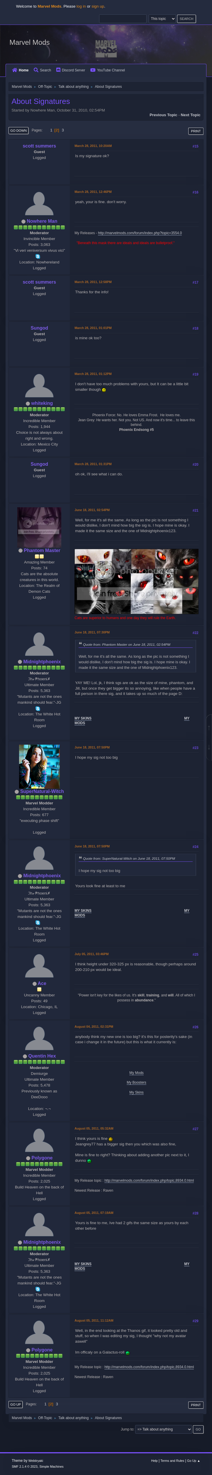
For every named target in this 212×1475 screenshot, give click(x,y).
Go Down (18, 130)
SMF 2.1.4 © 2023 (25, 1466)
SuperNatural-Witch (42, 791)
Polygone (41, 1157)
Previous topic (163, 115)
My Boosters (136, 1082)
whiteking (42, 403)
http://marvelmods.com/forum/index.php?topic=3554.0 (140, 233)
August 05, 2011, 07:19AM (93, 1212)
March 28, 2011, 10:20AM (93, 146)
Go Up (15, 1404)
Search (42, 70)
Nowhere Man (42, 221)
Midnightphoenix (42, 661)
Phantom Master (42, 550)
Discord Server (70, 70)
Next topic (191, 115)
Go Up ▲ (193, 1460)
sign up (97, 6)
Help (154, 1460)
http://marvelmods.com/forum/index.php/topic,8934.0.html (149, 1180)
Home (20, 70)
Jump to (127, 1429)
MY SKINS (82, 718)
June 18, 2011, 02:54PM (92, 510)
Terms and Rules (172, 1460)
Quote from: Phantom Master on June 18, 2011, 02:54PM (126, 644)
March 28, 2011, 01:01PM (92, 328)
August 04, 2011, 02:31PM (93, 1026)
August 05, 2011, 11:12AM (93, 1320)
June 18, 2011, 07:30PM (92, 632)
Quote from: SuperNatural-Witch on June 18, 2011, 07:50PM (129, 858)
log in (81, 6)
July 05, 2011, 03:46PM (91, 954)
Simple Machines (51, 1466)
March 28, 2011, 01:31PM (92, 464)
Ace (42, 983)
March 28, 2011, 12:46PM (92, 191)
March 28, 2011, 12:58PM (92, 282)
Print (196, 131)
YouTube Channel (107, 70)
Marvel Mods (29, 42)
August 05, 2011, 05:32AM (93, 1128)
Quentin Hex (42, 1055)
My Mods (136, 1073)
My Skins (136, 1092)
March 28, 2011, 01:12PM (92, 374)
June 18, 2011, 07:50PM (92, 747)
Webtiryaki (35, 1460)
